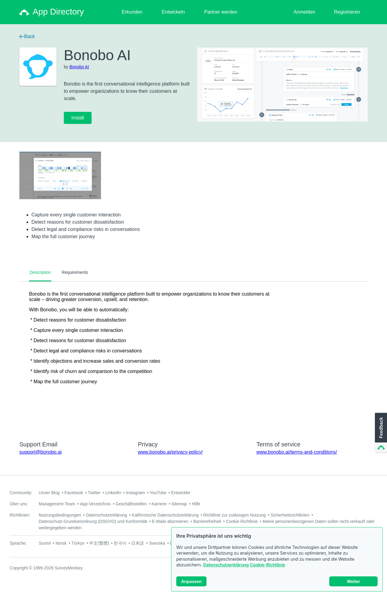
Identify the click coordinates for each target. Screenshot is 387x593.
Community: (21, 492)
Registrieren (347, 12)
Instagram (135, 492)
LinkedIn (113, 492)
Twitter (94, 492)
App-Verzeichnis (95, 503)
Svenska (157, 543)
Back (27, 36)
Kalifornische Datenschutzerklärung (165, 515)
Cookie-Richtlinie (267, 564)
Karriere (159, 503)
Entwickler (180, 492)
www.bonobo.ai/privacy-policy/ (170, 452)
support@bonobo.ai (40, 452)
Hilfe (196, 503)
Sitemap (179, 503)
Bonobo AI (79, 66)
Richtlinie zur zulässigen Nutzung (234, 515)
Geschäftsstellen (131, 503)
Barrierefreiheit (207, 521)
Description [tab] (40, 272)
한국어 (120, 543)
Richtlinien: (20, 515)
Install (77, 117)
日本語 (137, 543)
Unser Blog (49, 492)
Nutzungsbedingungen (60, 515)
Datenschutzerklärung (226, 564)
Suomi (45, 543)
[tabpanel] (193, 357)
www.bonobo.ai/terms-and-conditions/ (296, 452)
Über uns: (19, 503)
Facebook (73, 492)
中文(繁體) (99, 543)
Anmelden (304, 12)
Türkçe (77, 543)
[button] (380, 432)
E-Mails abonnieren (170, 521)
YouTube (158, 492)
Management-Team (57, 503)
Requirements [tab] (75, 272)
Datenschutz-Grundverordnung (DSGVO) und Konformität (93, 521)
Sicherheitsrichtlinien (290, 515)
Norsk (61, 543)
